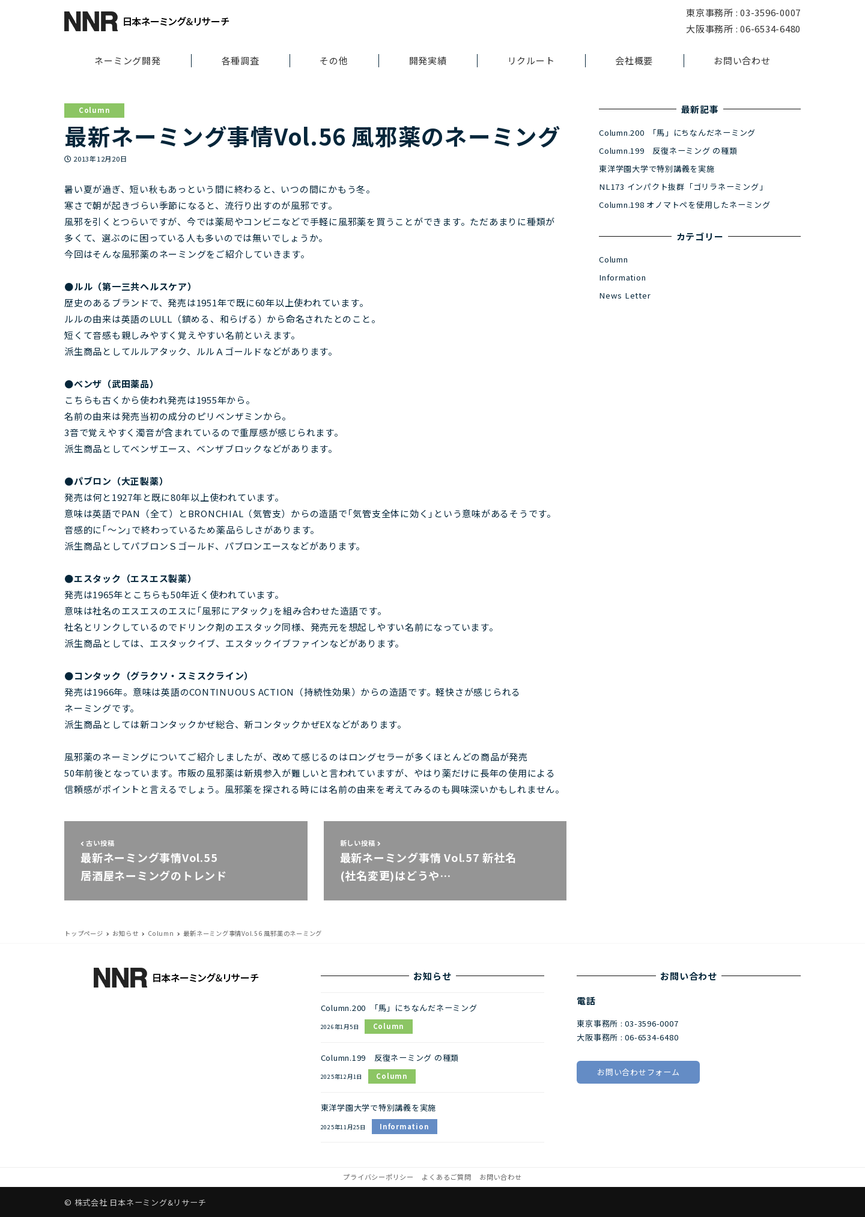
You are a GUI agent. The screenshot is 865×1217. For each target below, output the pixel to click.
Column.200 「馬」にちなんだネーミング (677, 132)
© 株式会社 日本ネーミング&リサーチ (135, 1202)
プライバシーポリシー (378, 1177)
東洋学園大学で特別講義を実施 (657, 168)
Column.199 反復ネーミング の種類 (668, 150)
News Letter (625, 295)
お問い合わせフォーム (638, 1072)
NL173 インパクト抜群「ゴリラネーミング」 (683, 186)
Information (622, 277)
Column (95, 110)
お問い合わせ (500, 1177)
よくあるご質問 (446, 1177)
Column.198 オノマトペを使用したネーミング (685, 204)
